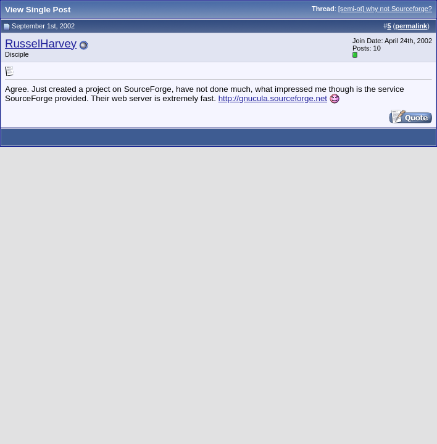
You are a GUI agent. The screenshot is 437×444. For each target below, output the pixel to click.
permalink (411, 26)
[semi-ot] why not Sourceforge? (385, 8)
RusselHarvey (41, 43)
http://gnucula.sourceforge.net (272, 98)
